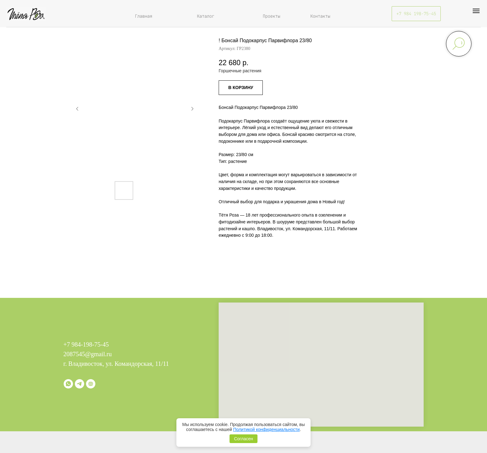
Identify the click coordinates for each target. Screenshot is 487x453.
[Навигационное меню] (476, 11)
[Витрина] (90, 383)
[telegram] (79, 383)
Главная (143, 16)
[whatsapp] (68, 383)
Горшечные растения (240, 70)
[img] (26, 14)
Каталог (205, 16)
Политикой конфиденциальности (266, 429)
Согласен (243, 438)
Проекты (271, 16)
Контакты (320, 16)
